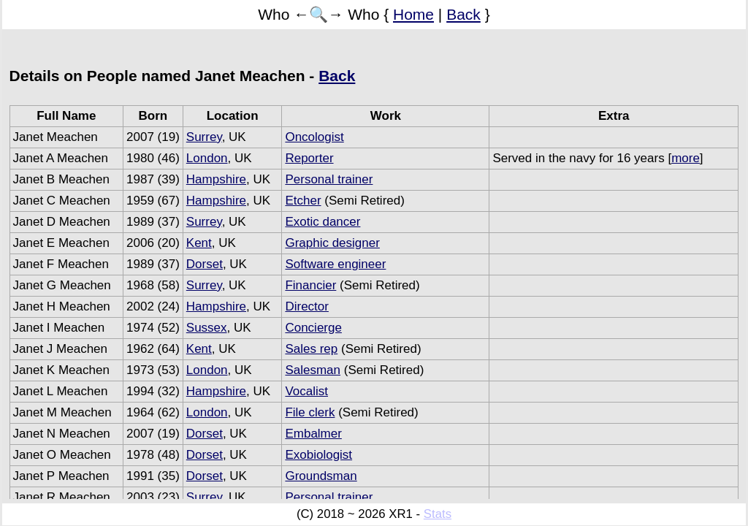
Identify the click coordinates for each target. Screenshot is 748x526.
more (685, 158)
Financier (310, 285)
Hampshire (216, 179)
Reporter (309, 158)
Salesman (312, 370)
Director (307, 306)
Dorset (204, 264)
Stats (437, 514)
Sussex (206, 328)
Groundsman (320, 476)
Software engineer (335, 264)
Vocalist (306, 391)
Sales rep (311, 349)
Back (463, 14)
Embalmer (313, 434)
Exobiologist (318, 455)
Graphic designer (332, 243)
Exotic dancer (322, 222)
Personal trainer (329, 179)
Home (413, 14)
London (207, 158)
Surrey (204, 137)
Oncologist (314, 137)
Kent (199, 243)
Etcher (303, 200)
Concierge (313, 328)
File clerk (310, 412)
